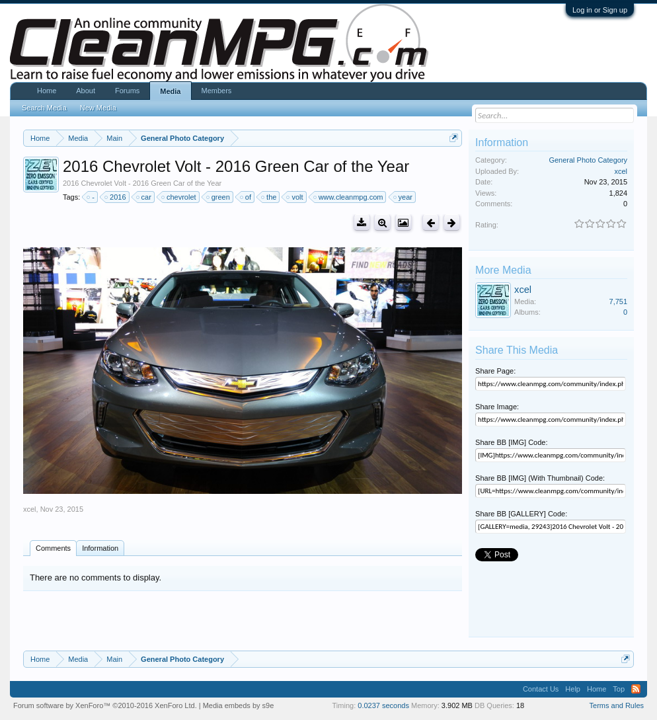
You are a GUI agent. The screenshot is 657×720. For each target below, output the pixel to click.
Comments (53, 548)
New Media (98, 108)
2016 (116, 197)
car (144, 197)
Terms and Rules (617, 705)
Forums (127, 91)
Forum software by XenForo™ (105, 705)
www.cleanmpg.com (349, 197)
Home (46, 91)
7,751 (618, 301)
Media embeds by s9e (238, 705)
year (403, 197)
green (219, 197)
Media (170, 91)
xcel (29, 509)
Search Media (44, 108)
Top (619, 689)
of (246, 197)
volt (295, 197)
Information (100, 548)
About (85, 91)
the (269, 197)
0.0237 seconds (383, 705)
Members (217, 91)
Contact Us (541, 689)
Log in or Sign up (599, 10)
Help (572, 689)
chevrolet (179, 197)
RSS (635, 689)
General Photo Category (588, 160)
